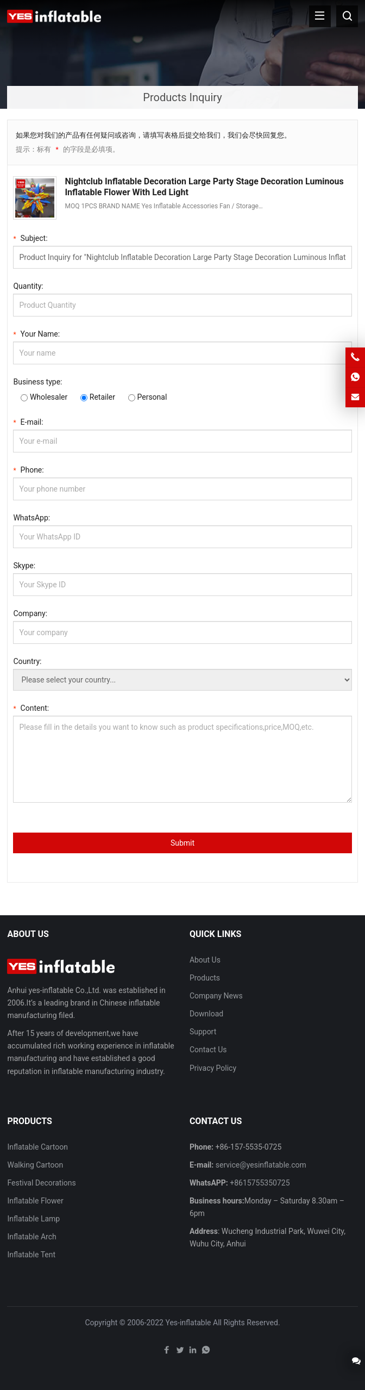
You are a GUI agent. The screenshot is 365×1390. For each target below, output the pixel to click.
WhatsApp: (31, 517)
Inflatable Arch (31, 1236)
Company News (216, 995)
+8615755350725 (260, 1182)
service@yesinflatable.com (261, 1165)
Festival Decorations (41, 1182)
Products (205, 977)
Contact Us (208, 1049)
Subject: (30, 237)
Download (206, 1013)
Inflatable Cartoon (37, 1147)
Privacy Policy (213, 1068)
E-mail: (28, 421)
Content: (31, 707)
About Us (205, 959)
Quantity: (28, 286)
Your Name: (36, 333)
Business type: (37, 381)
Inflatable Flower (35, 1200)
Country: (27, 661)
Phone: (28, 469)
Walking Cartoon (35, 1165)
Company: (30, 613)
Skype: (24, 565)
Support (203, 1031)
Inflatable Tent (31, 1254)
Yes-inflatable (188, 1322)
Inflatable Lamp (33, 1218)
